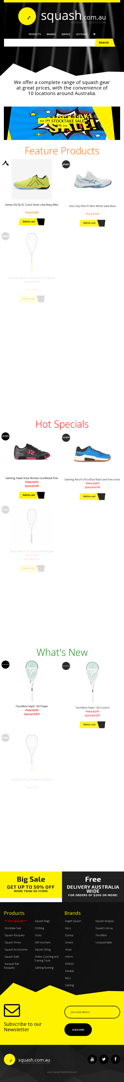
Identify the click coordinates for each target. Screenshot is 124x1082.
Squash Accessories (16, 952)
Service (66, 34)
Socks (38, 938)
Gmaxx (68, 945)
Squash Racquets (14, 938)
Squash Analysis (104, 923)
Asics (67, 930)
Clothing (39, 930)
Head (67, 952)
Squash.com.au (104, 930)
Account (81, 34)
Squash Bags (42, 923)
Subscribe (78, 1029)
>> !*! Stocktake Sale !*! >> (62, 123)
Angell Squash (72, 923)
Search (108, 43)
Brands (51, 34)
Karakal (69, 973)
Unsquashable (103, 945)
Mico (67, 980)
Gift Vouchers (42, 945)
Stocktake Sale (12, 930)
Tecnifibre (101, 938)
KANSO (69, 966)
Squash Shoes (12, 945)
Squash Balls (11, 959)
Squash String (42, 952)
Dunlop (68, 938)
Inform (68, 959)
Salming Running (43, 970)
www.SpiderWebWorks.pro (62, 1072)
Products (35, 34)
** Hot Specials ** (15, 923)
